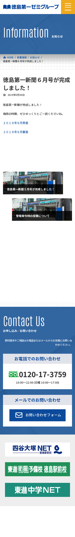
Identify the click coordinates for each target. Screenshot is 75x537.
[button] (37, 372)
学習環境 (42, 482)
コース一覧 (9, 473)
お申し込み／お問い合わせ (52, 501)
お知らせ (10, 248)
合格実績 (8, 482)
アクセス (42, 491)
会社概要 (8, 491)
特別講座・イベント (16, 240)
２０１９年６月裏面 (15, 132)
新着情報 (42, 473)
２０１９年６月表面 (15, 123)
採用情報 (8, 501)
